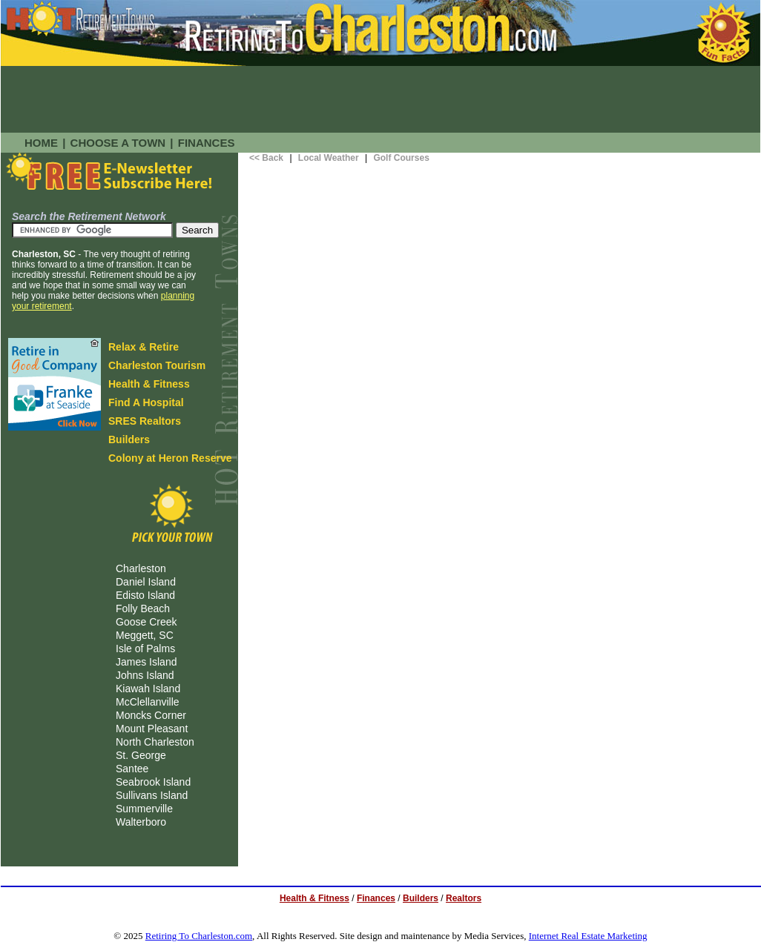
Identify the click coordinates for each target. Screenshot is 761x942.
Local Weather (328, 158)
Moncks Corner (151, 715)
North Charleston (155, 742)
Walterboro (141, 822)
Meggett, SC (145, 635)
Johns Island (145, 675)
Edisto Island (145, 595)
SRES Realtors (144, 421)
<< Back (266, 158)
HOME (41, 142)
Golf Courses (401, 158)
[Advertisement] (380, 99)
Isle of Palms (145, 648)
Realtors (463, 898)
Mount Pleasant (152, 728)
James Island (146, 662)
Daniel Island (146, 582)
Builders (129, 439)
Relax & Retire (143, 347)
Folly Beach (143, 608)
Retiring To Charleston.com (198, 935)
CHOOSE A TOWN (118, 142)
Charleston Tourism (156, 365)
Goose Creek (146, 622)
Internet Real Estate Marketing (588, 935)
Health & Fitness (149, 384)
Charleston (141, 568)
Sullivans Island (152, 795)
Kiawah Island (148, 688)
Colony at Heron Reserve (170, 458)
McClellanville (147, 702)
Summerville (144, 809)
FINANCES (206, 142)
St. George (141, 755)
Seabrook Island (153, 782)
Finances (376, 898)
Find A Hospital (146, 402)
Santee (132, 769)
